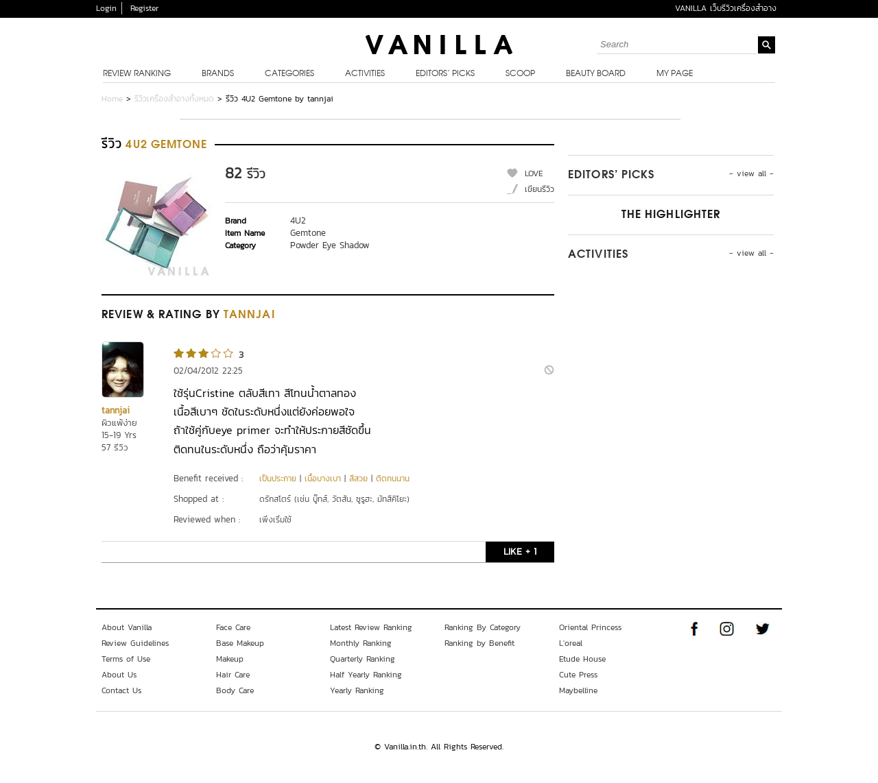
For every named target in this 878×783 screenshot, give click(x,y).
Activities (365, 74)
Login (106, 8)
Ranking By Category (482, 627)
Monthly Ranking (361, 643)
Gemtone (308, 232)
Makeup (230, 659)
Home (112, 99)
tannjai (116, 410)
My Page (674, 74)
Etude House (582, 659)
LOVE (534, 173)
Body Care (235, 690)
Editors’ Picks (445, 74)
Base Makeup (240, 643)
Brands (218, 74)
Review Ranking (137, 74)
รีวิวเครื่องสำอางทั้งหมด (174, 99)
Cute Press (578, 674)
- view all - (751, 173)
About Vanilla (127, 627)
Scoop (520, 74)
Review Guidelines (135, 643)
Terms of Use (126, 659)
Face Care (233, 627)
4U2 (298, 220)
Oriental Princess (590, 627)
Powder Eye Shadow (330, 245)
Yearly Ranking (357, 690)
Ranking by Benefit (479, 643)
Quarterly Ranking (362, 659)
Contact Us (121, 690)
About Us (119, 674)
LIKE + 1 (519, 551)
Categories (289, 74)
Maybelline (578, 690)
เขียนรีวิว (539, 189)
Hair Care (233, 674)
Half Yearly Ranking (366, 674)
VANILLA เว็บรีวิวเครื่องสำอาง (725, 8)
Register (144, 8)
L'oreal (570, 643)
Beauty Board (596, 74)
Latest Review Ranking (371, 627)
